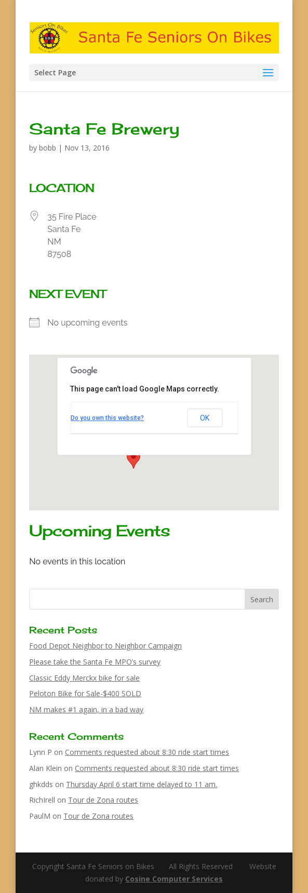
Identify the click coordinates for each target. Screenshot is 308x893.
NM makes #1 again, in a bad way (86, 709)
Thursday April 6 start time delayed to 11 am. (141, 784)
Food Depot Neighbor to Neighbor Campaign (105, 646)
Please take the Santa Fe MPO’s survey (94, 662)
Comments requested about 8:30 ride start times (147, 752)
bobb (47, 148)
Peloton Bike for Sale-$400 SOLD (85, 693)
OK (204, 418)
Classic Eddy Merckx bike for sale (84, 678)
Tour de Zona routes (103, 800)
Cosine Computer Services (174, 879)
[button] (133, 459)
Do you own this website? (107, 418)
